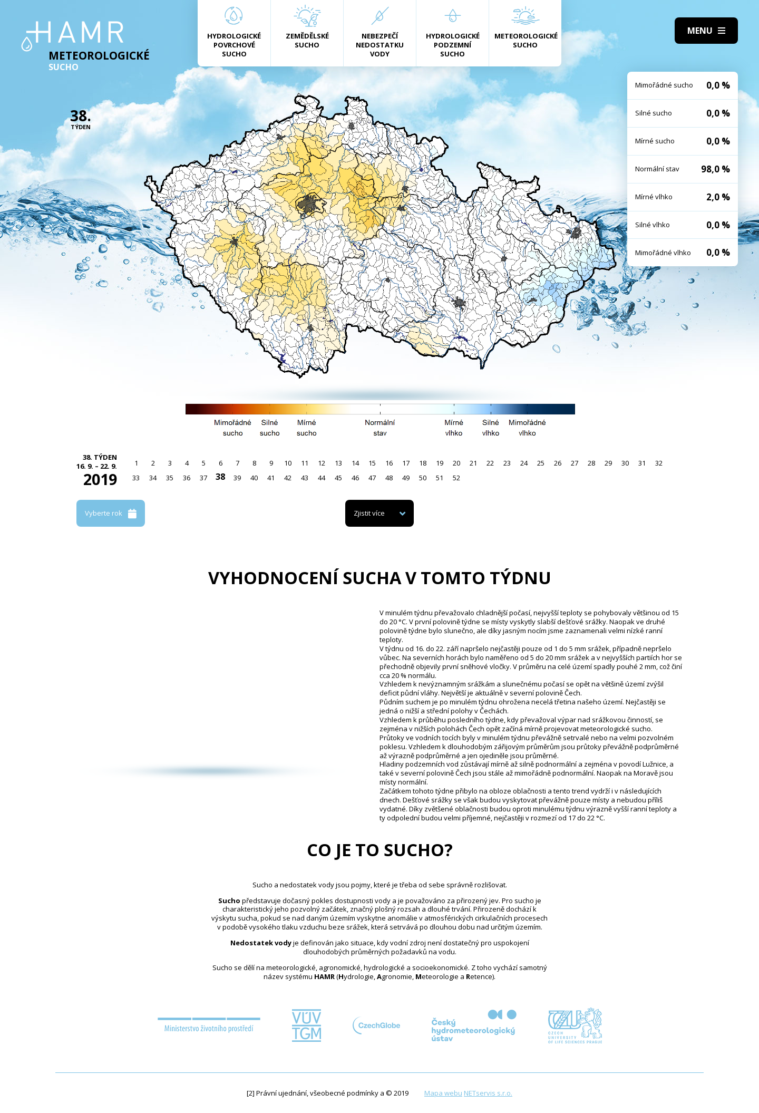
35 (169, 477)
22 (490, 463)
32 (659, 463)
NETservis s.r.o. (488, 1093)
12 (321, 463)
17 (406, 463)
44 (321, 477)
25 (540, 463)
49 (406, 477)
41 (271, 477)
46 (355, 477)
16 (389, 463)
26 (557, 463)
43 (304, 477)
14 (355, 463)
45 (338, 477)
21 (473, 463)
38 (220, 476)
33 (136, 477)
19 (439, 463)
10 (287, 463)
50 (422, 477)
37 (203, 477)
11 (304, 463)
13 (338, 463)
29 (608, 463)
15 (372, 463)
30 (625, 463)
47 (372, 477)
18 (422, 463)
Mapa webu (443, 1093)
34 (153, 477)
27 (574, 463)
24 (524, 463)
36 (186, 477)
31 (642, 463)
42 (287, 477)
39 (237, 477)
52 (456, 477)
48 (389, 477)
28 (591, 463)
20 (456, 463)
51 (439, 477)
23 (507, 463)
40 (254, 477)
